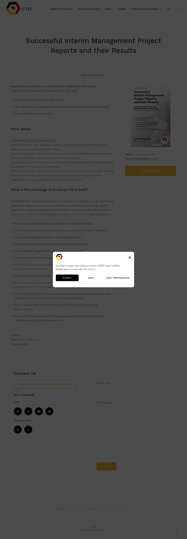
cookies (90, 269)
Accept (67, 278)
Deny (91, 278)
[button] (129, 257)
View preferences (118, 278)
